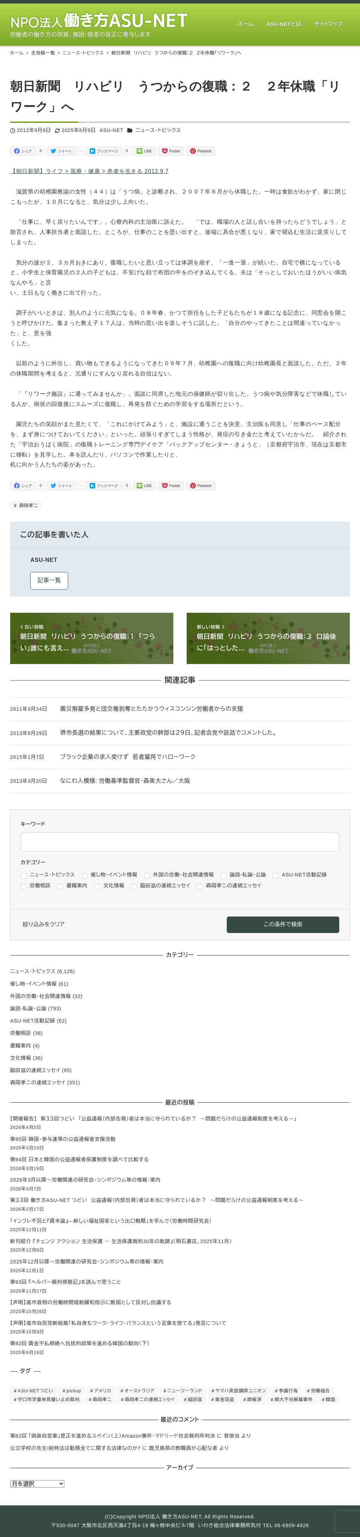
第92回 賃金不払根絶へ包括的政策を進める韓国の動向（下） (80, 1343)
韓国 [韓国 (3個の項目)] (330, 1399)
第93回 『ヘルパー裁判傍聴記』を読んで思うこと (65, 1282)
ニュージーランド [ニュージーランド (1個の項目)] (184, 1390)
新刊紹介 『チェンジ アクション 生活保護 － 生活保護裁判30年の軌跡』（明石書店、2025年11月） (121, 1241)
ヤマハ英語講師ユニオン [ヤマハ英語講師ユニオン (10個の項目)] (241, 1390)
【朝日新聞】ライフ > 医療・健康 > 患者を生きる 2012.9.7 (89, 171)
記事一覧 (49, 580)
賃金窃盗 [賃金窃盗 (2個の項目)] (224, 1399)
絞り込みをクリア (44, 924)
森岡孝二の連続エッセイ (37, 1082)
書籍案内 (20, 1046)
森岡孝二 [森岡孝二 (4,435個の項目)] (102, 1399)
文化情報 (20, 1058)
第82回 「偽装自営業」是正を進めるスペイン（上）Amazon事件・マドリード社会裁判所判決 (113, 1436)
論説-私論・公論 (28, 1008)
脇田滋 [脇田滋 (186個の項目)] (195, 1399)
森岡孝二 (28, 505)
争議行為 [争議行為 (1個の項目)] (288, 1390)
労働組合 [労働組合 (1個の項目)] (320, 1390)
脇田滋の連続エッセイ (35, 1070)
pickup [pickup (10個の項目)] (73, 1390)
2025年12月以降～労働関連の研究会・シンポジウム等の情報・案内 (87, 1262)
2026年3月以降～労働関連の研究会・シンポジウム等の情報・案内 (85, 1180)
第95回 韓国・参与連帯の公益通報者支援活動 (63, 1139)
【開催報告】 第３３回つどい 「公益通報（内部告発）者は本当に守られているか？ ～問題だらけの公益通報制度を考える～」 (153, 1119)
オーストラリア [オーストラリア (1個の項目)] (139, 1390)
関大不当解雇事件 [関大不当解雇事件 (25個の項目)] (294, 1399)
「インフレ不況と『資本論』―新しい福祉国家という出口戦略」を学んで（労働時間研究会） (111, 1221)
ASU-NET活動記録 (32, 1021)
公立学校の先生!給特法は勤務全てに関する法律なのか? (75, 1448)
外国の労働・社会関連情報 (40, 996)
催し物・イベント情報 (33, 984)
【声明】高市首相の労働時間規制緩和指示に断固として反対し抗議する (91, 1302)
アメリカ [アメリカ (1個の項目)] (102, 1390)
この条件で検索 (283, 924)
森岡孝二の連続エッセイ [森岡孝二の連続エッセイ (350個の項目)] (150, 1399)
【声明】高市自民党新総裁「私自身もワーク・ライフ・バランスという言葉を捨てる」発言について (118, 1323)
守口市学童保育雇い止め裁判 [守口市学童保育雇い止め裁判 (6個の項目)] (49, 1399)
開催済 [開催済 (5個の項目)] (254, 1399)
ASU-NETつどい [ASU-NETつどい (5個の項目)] (35, 1390)
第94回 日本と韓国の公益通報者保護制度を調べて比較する (79, 1159)
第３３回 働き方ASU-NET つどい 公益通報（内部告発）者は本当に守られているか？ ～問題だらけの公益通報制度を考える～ (157, 1200)
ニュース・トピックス (158, 130)
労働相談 (20, 1033)
